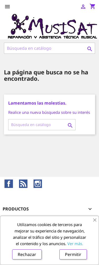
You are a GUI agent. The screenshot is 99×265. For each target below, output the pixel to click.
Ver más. (75, 243)
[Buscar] (49, 48)
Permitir (73, 254)
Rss (23, 183)
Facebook (8, 183)
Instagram (38, 183)
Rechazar (27, 254)
